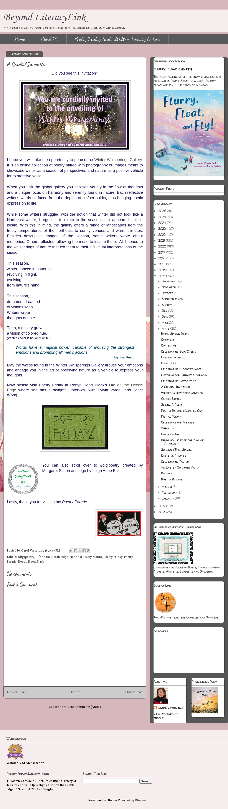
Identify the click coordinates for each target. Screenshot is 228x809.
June (165, 316)
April (166, 328)
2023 (162, 228)
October (168, 293)
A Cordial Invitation (175, 387)
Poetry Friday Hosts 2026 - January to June (117, 39)
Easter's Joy (170, 434)
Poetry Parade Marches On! (181, 411)
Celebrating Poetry (175, 461)
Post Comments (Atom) (84, 707)
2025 (162, 217)
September (170, 299)
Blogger (140, 800)
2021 (162, 240)
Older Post (134, 692)
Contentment (170, 345)
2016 (162, 270)
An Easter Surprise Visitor (180, 467)
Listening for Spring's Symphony (184, 375)
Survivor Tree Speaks (176, 450)
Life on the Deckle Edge (52, 557)
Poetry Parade (171, 479)
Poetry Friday (113, 557)
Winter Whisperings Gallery (118, 160)
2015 (162, 276)
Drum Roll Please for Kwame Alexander (182, 442)
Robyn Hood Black (31, 562)
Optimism (167, 339)
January (168, 498)
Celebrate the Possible (177, 422)
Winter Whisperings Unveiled (182, 393)
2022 (162, 235)
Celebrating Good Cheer (178, 351)
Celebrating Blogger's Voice (181, 369)
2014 (162, 506)
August (167, 305)
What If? (167, 428)
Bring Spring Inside (175, 334)
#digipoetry (25, 557)
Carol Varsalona (170, 708)
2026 (162, 211)
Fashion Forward (173, 357)
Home (20, 39)
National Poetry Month (86, 557)
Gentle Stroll (171, 399)
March (167, 487)
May (165, 323)
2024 (162, 223)
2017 (162, 264)
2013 (162, 512)
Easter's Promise (173, 455)
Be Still (166, 473)
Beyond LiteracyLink (44, 17)
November (169, 287)
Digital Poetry (171, 416)
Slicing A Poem (171, 404)
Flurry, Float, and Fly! (173, 69)
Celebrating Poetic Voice (178, 381)
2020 (162, 246)
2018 (162, 258)
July (165, 311)
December (169, 281)
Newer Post (16, 692)
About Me (50, 39)
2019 (162, 252)
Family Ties (168, 363)
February (169, 492)
